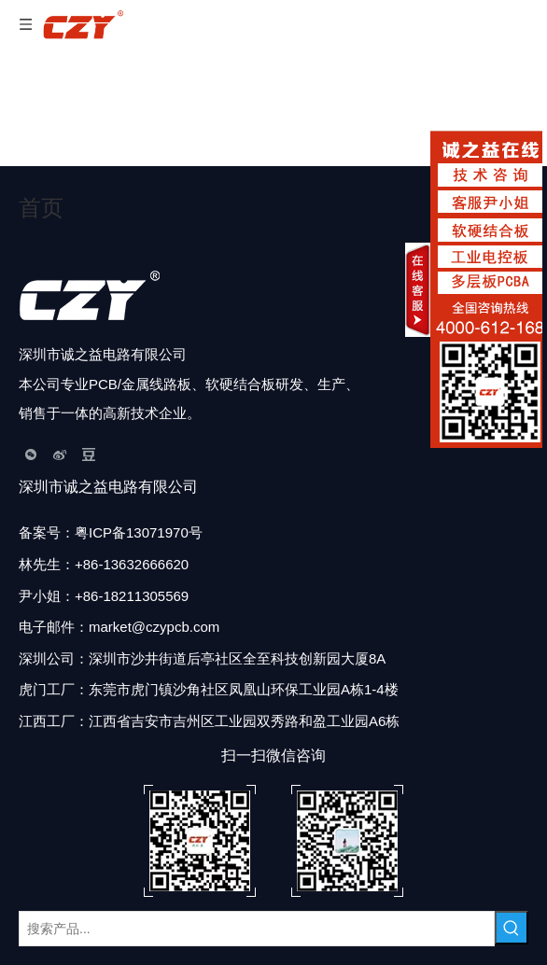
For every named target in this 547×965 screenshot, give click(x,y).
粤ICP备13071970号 (139, 532)
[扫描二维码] (273, 841)
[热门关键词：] (511, 927)
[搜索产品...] (257, 928)
